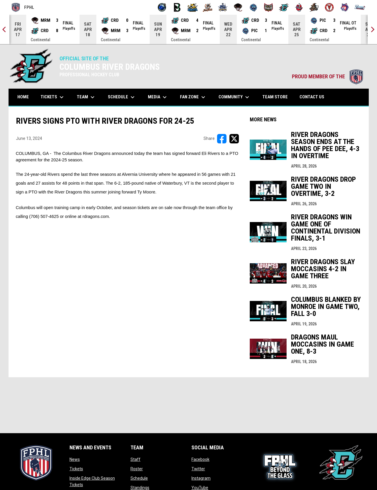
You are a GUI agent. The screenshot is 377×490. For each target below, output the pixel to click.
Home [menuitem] (23, 97)
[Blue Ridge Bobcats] (192, 7)
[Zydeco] (359, 7)
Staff (135, 459)
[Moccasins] (238, 7)
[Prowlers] (268, 7)
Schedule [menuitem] (122, 97)
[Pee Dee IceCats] (253, 7)
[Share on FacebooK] (221, 138)
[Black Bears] (177, 7)
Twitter (198, 468)
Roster (136, 468)
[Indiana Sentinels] (222, 7)
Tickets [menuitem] (53, 97)
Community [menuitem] (235, 97)
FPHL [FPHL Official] (23, 7)
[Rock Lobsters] (299, 7)
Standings (139, 487)
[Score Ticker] (188, 29)
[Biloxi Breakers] (162, 7)
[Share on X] (234, 138)
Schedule (139, 478)
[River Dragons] (283, 7)
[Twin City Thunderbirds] (329, 7)
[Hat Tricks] (207, 7)
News (75, 459)
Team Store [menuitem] (277, 97)
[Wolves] (344, 7)
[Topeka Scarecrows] (314, 7)
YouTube (199, 487)
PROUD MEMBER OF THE (327, 76)
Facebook (200, 459)
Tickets (76, 468)
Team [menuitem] (86, 97)
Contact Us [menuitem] (312, 97)
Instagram (201, 478)
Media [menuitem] (158, 97)
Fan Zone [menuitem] (193, 97)
